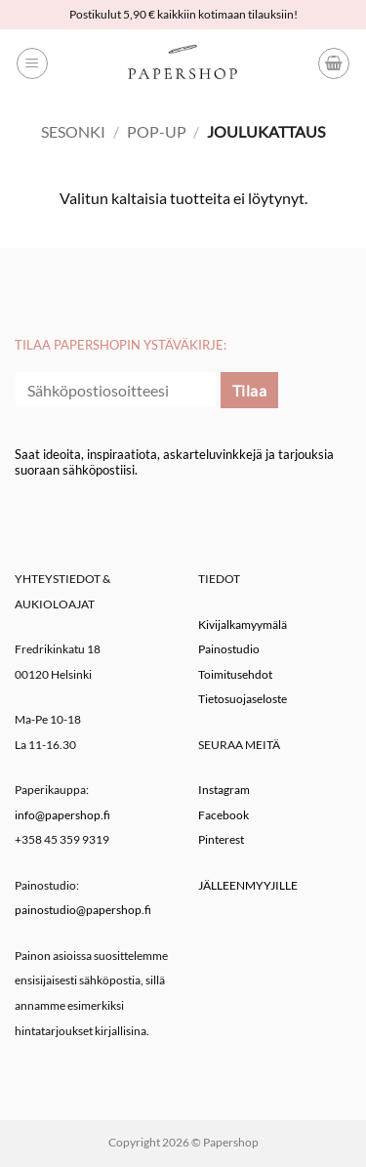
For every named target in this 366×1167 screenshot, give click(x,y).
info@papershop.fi (62, 815)
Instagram (224, 789)
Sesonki (73, 131)
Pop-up (156, 131)
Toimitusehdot (235, 674)
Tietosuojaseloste (242, 698)
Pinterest (221, 839)
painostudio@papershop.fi (83, 909)
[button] (32, 63)
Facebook (223, 815)
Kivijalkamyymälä (242, 624)
